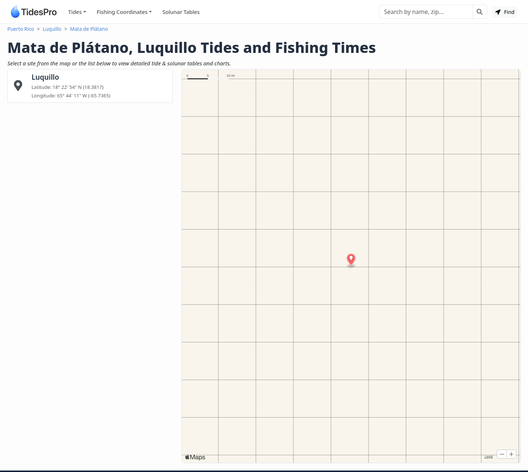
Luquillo (52, 29)
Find (504, 11)
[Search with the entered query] (479, 12)
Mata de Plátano (89, 29)
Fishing (121, 12)
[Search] (426, 12)
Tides (75, 11)
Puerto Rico (20, 29)
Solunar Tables (181, 11)
